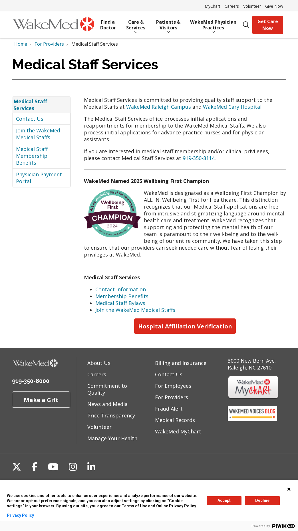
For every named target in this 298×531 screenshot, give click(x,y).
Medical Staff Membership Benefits (32, 156)
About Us (98, 363)
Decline (262, 500)
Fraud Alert (169, 408)
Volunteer (252, 6)
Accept (224, 500)
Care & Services (136, 23)
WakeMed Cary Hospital (232, 106)
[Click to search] (246, 25)
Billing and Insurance (180, 363)
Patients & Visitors (168, 23)
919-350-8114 (199, 158)
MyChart (212, 6)
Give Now (274, 6)
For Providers (171, 397)
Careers (232, 6)
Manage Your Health (112, 438)
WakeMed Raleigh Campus (158, 106)
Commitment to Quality (107, 389)
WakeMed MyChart (178, 431)
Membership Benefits (121, 296)
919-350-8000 (30, 380)
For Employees (173, 385)
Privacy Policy (20, 515)
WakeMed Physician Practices (213, 23)
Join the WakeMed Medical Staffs (38, 134)
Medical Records (175, 420)
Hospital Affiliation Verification (185, 326)
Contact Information (120, 289)
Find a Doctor (108, 23)
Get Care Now (267, 24)
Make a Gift (41, 400)
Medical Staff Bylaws (120, 303)
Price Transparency (111, 415)
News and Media (107, 404)
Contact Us (29, 118)
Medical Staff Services (30, 105)
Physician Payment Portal (39, 178)
